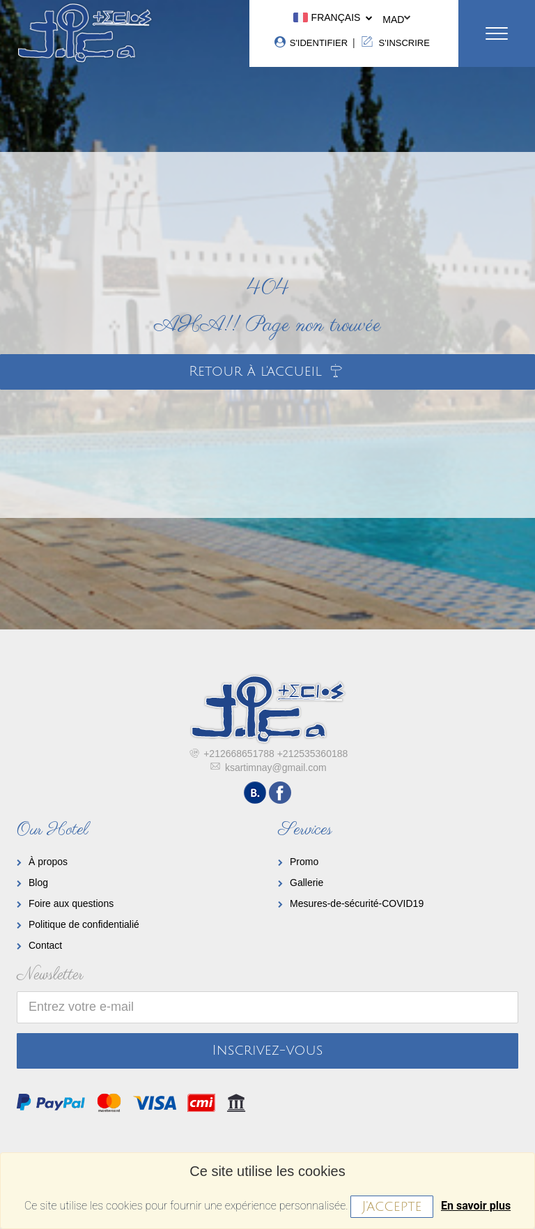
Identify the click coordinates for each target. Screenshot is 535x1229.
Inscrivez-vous (267, 1050)
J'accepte (391, 1206)
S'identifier (310, 42)
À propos (48, 861)
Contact (45, 945)
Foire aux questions (71, 903)
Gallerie (306, 882)
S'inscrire (394, 42)
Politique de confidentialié (84, 924)
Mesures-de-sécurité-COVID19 (357, 903)
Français (331, 17)
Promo (304, 861)
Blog (38, 882)
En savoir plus (476, 1205)
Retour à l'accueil (267, 371)
